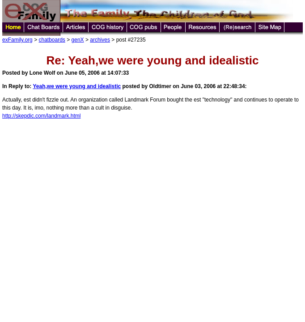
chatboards (51, 40)
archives (100, 40)
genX (78, 40)
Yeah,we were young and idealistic (77, 86)
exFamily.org (17, 40)
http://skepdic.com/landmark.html (41, 116)
